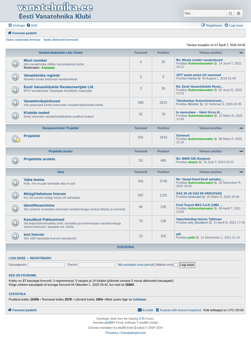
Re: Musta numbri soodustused (199, 60)
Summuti (182, 135)
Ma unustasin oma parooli (136, 264)
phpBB (108, 322)
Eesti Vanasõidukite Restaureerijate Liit (58, 87)
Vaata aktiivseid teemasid (60, 39)
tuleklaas (139, 299)
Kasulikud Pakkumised (44, 219)
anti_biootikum (198, 222)
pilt (178, 234)
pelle (191, 237)
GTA (142, 318)
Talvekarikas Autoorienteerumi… (200, 100)
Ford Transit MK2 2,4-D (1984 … (199, 205)
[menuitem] (32, 25)
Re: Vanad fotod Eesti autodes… (200, 179)
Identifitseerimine (39, 205)
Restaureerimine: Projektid (60, 128)
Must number (35, 60)
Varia (60, 172)
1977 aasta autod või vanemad (198, 75)
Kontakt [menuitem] (145, 310)
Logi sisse (17, 258)
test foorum (34, 234)
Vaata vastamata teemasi (23, 39)
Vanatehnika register (42, 75)
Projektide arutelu (60, 151)
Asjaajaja (48, 67)
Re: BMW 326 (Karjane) (193, 158)
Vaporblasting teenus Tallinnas (199, 219)
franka (192, 78)
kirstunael (194, 196)
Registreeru (40, 258)
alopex (193, 162)
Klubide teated (36, 113)
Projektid (32, 136)
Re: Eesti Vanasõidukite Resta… (200, 86)
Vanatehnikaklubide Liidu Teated (60, 52)
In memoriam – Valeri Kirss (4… (199, 112)
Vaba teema (34, 180)
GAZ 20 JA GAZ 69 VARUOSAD (199, 193)
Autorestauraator (200, 63)
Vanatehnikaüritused (42, 101)
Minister (193, 104)
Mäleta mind (167, 264)
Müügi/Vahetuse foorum (45, 194)
